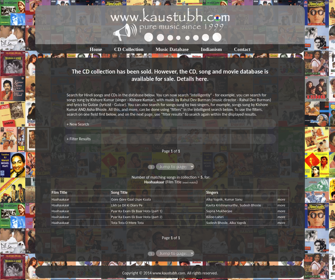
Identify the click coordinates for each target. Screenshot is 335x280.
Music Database (172, 49)
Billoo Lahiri (214, 217)
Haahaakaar (60, 199)
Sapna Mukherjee (219, 211)
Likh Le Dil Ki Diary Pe (126, 205)
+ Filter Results (79, 138)
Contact (242, 49)
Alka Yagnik (214, 199)
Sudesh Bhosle (250, 205)
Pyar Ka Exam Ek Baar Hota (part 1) (136, 211)
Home (96, 49)
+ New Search (78, 124)
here (201, 78)
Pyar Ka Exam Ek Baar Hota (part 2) (136, 217)
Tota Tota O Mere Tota (127, 222)
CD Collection (128, 49)
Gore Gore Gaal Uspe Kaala (131, 199)
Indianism (211, 49)
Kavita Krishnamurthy (222, 205)
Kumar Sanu (233, 199)
